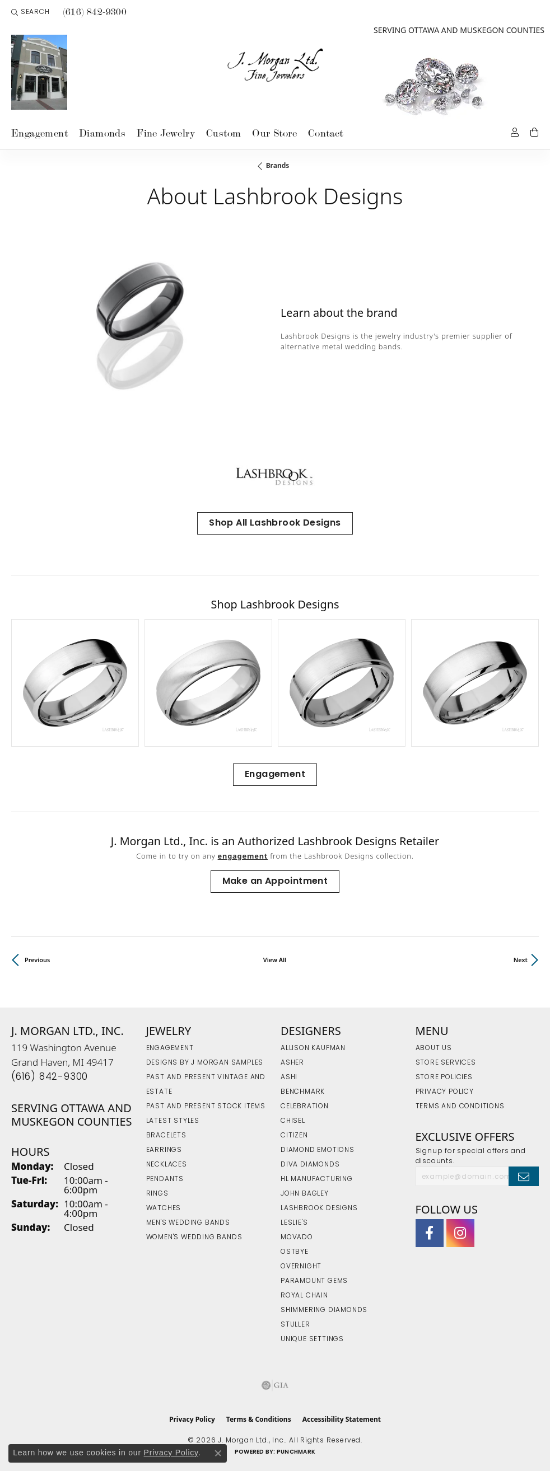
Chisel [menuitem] (293, 1121)
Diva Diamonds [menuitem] (310, 1164)
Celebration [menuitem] (305, 1106)
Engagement (275, 774)
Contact (325, 133)
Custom (223, 133)
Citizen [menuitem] (294, 1135)
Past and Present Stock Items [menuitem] (205, 1106)
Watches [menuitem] (163, 1208)
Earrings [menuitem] (164, 1150)
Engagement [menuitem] (170, 1048)
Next (521, 959)
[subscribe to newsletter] (524, 1176)
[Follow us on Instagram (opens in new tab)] (460, 1233)
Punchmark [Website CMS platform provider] (296, 1452)
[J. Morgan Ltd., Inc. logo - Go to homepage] (275, 65)
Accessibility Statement (341, 1419)
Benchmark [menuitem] (303, 1092)
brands (278, 165)
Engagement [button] (39, 133)
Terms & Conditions (258, 1419)
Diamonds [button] (102, 133)
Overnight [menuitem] (301, 1266)
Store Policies (444, 1077)
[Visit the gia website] (275, 1385)
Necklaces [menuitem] (166, 1164)
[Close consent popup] (218, 1453)
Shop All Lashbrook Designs (275, 523)
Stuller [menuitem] (295, 1325)
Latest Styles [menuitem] (172, 1121)
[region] (140, 329)
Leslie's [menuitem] (294, 1223)
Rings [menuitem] (157, 1194)
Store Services (446, 1063)
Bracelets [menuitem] (166, 1135)
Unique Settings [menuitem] (312, 1339)
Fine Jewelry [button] (166, 133)
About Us (434, 1048)
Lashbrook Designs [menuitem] (319, 1208)
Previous (37, 959)
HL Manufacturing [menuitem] (317, 1179)
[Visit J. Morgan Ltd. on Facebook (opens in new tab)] (430, 1233)
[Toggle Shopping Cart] (534, 131)
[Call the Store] (49, 1077)
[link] (94, 12)
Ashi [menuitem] (289, 1077)
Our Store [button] (274, 133)
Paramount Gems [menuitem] (314, 1281)
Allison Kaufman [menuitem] (313, 1048)
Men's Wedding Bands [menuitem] (188, 1223)
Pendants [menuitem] (165, 1179)
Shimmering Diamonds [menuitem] (324, 1310)
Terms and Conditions (460, 1106)
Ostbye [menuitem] (295, 1252)
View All (274, 959)
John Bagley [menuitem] (305, 1194)
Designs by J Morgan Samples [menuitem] (205, 1063)
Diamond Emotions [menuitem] (318, 1150)
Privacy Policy (445, 1092)
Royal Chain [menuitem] (304, 1295)
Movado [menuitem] (297, 1237)
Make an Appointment (275, 881)
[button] (30, 12)
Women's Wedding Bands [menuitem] (194, 1237)
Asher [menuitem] (292, 1063)
